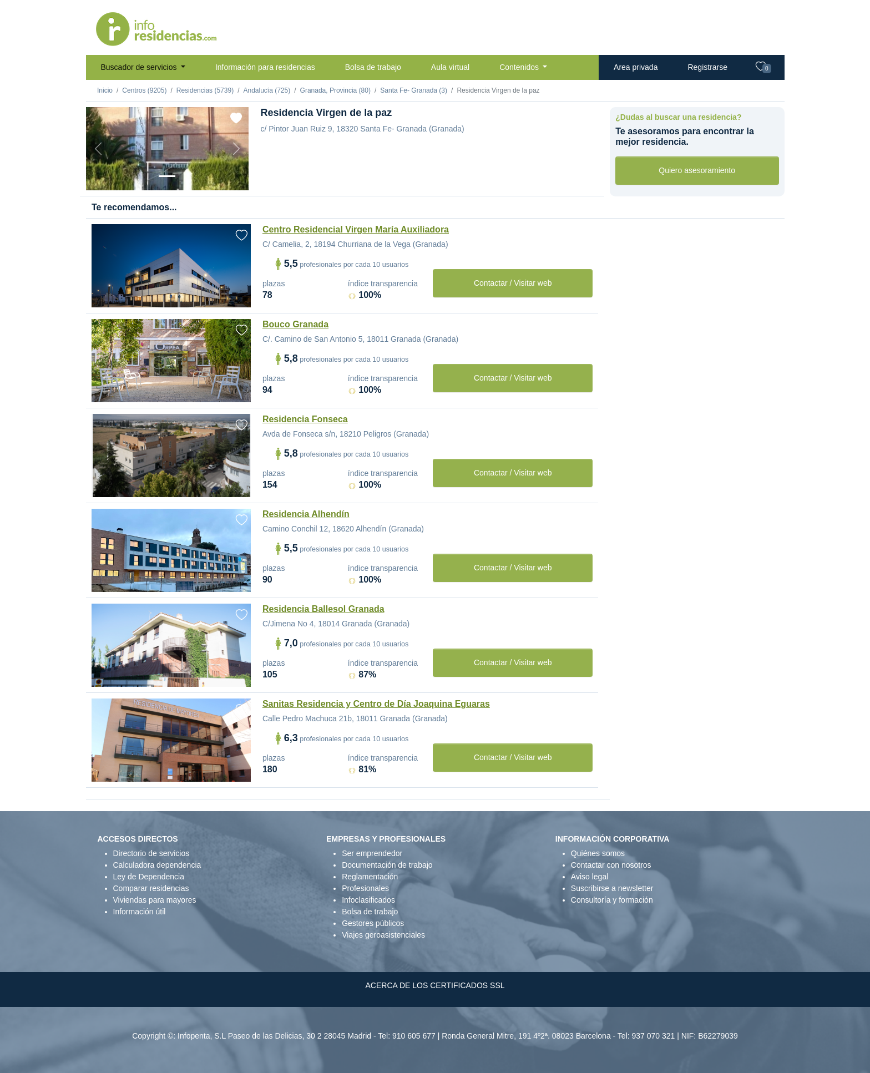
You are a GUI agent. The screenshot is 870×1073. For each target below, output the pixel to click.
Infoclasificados (368, 899)
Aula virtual (450, 67)
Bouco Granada (295, 324)
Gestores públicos (373, 923)
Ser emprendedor (372, 853)
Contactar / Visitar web (513, 283)
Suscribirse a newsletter (612, 888)
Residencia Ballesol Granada (323, 609)
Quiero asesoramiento (697, 170)
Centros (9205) (144, 90)
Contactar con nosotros (611, 865)
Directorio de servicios (151, 853)
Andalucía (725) (266, 90)
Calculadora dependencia (157, 865)
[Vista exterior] (167, 176)
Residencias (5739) (205, 90)
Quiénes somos (598, 853)
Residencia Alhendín (306, 514)
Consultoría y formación (612, 899)
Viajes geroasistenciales (383, 934)
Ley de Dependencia (148, 876)
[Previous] (98, 148)
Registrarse (707, 67)
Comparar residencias (151, 888)
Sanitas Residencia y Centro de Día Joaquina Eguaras (376, 703)
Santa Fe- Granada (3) (413, 90)
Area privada (635, 67)
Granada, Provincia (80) (335, 90)
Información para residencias (265, 67)
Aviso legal (589, 876)
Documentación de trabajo (387, 865)
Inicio (105, 90)
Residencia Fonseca (305, 419)
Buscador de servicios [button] (140, 67)
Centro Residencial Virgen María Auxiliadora (355, 229)
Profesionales (365, 888)
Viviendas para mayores (154, 899)
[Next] (236, 148)
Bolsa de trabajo (373, 67)
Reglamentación (370, 876)
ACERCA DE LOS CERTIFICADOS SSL (434, 985)
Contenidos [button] (520, 67)
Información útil (139, 911)
